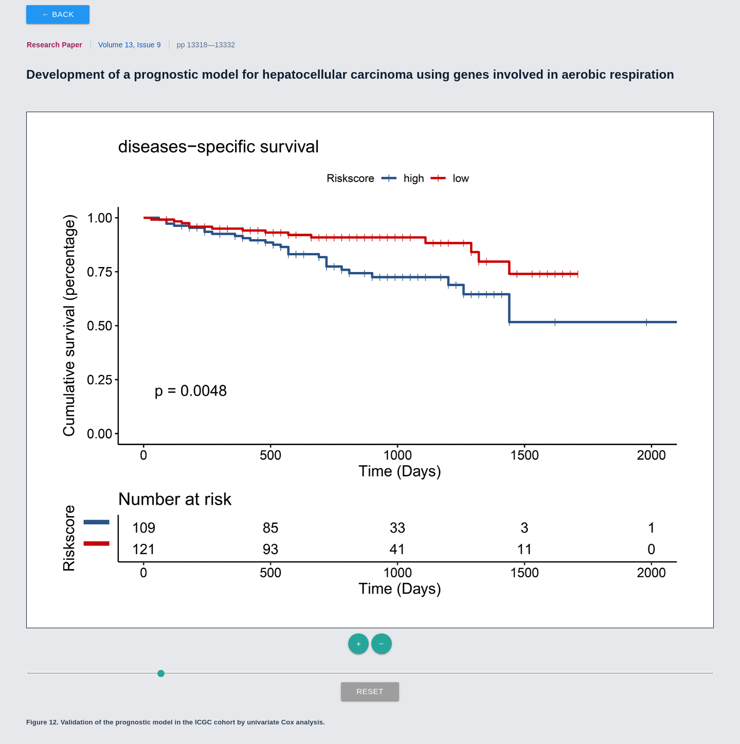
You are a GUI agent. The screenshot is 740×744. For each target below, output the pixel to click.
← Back (58, 14)
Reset (370, 691)
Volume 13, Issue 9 (129, 45)
